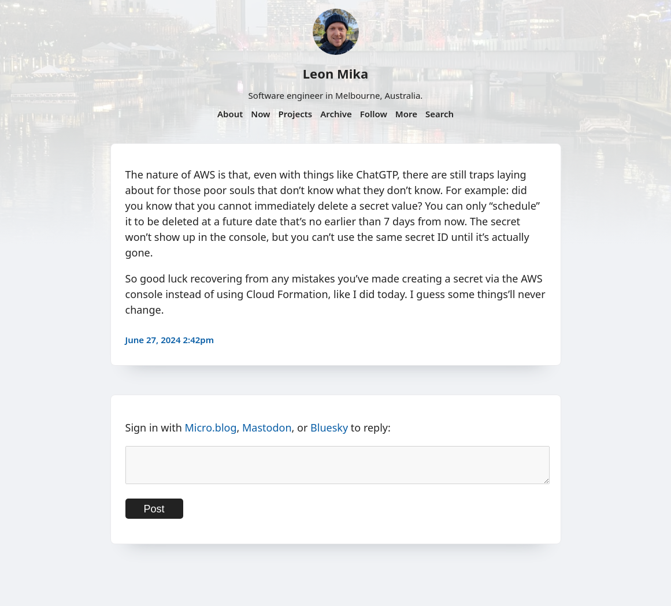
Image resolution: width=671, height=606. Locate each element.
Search (439, 114)
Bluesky (329, 427)
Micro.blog (210, 427)
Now (260, 114)
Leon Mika (335, 73)
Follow (373, 114)
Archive (336, 114)
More (406, 114)
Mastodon (267, 427)
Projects (295, 114)
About (230, 114)
